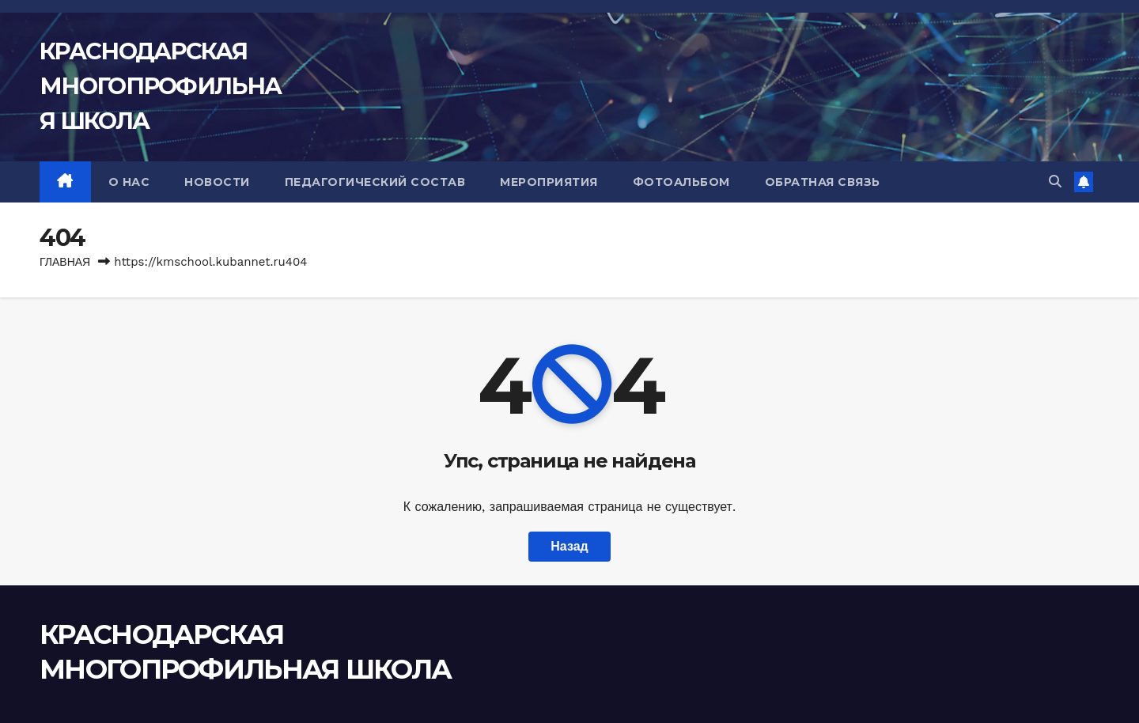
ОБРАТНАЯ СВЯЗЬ (822, 182)
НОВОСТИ (217, 182)
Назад (569, 546)
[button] (1055, 181)
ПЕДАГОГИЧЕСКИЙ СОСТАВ (375, 182)
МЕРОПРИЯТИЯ (549, 182)
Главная (65, 262)
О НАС (129, 182)
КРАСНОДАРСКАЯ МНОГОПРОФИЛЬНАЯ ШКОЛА (160, 85)
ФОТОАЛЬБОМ (681, 182)
